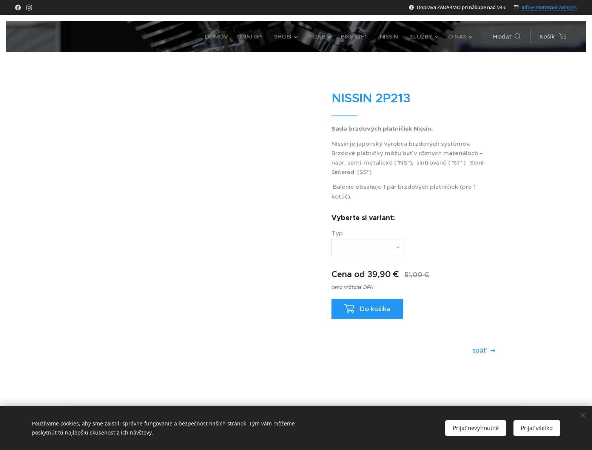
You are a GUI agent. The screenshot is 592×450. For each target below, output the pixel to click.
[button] (507, 36)
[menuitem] (218, 36)
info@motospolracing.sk (549, 7)
